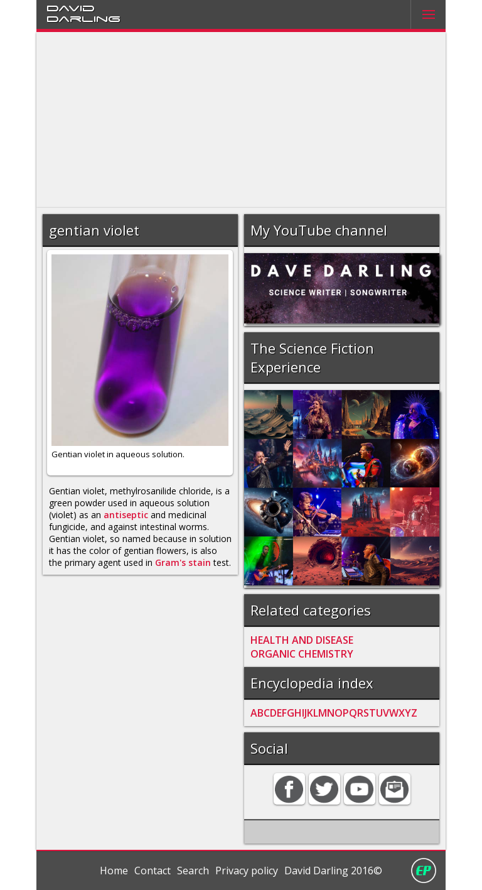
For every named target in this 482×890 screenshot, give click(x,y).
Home (114, 870)
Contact (152, 870)
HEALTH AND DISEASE (301, 640)
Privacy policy (246, 870)
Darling (83, 18)
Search (193, 870)
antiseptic (126, 515)
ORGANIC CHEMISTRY (301, 654)
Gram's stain (183, 562)
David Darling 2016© (333, 870)
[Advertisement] (241, 120)
